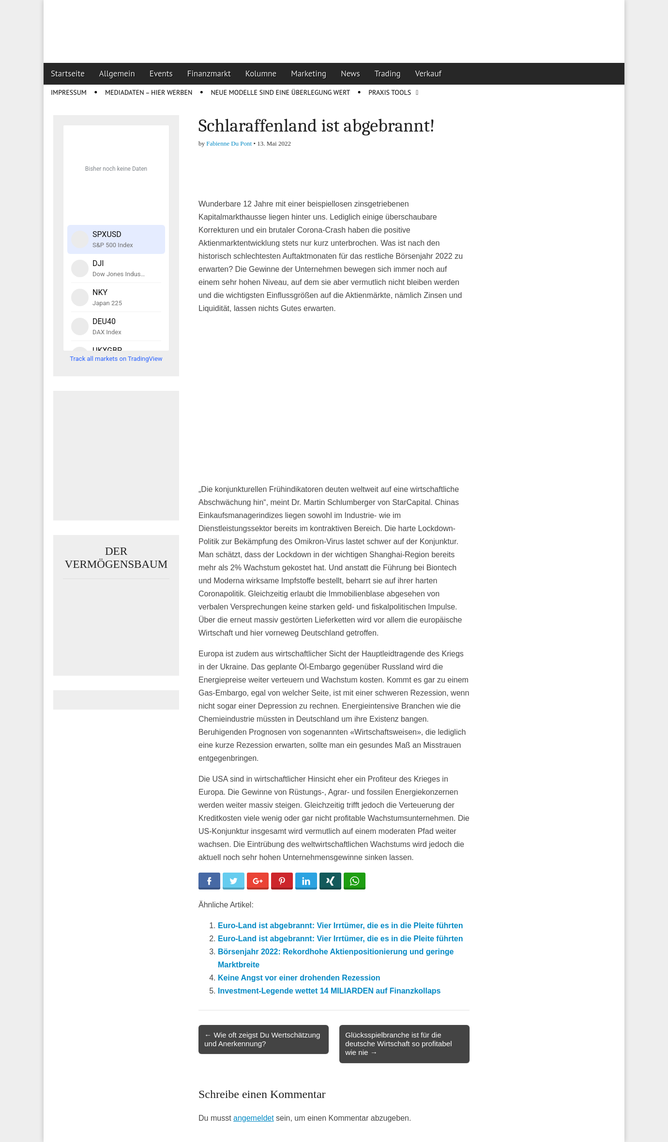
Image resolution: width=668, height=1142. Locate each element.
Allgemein (117, 73)
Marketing (308, 73)
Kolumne (261, 73)
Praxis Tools (389, 92)
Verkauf (428, 73)
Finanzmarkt (209, 73)
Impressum (69, 92)
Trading (388, 73)
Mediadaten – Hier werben (149, 92)
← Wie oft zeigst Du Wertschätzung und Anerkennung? (262, 1039)
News (350, 73)
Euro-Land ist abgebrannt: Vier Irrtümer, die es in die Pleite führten (340, 925)
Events (161, 73)
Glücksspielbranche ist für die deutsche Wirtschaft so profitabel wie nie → (398, 1043)
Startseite (68, 73)
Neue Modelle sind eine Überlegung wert (280, 92)
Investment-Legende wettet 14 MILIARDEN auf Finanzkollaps (329, 991)
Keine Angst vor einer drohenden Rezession (299, 978)
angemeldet (253, 1118)
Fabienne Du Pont (229, 143)
